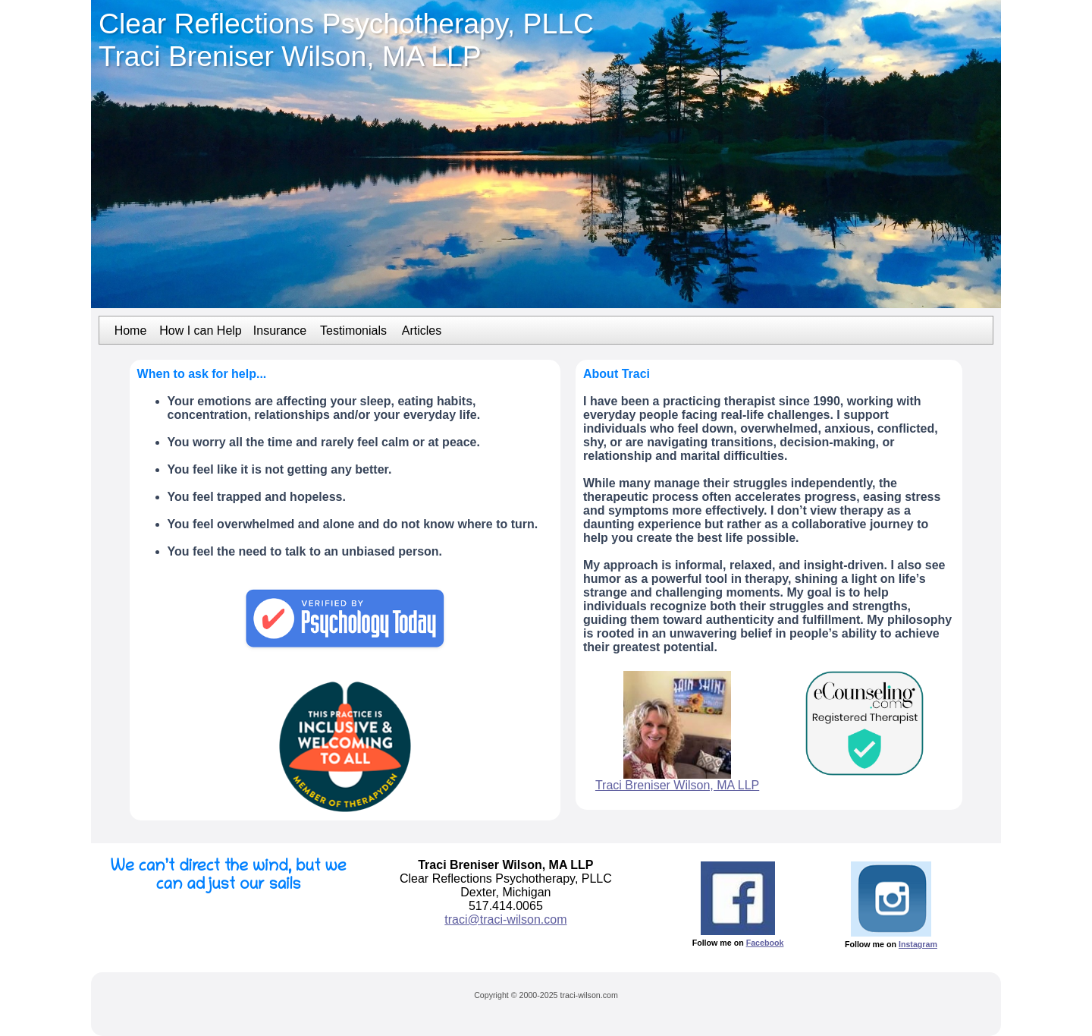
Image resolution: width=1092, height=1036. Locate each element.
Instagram (918, 944)
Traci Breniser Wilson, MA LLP (677, 785)
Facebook (765, 942)
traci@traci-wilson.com (505, 919)
